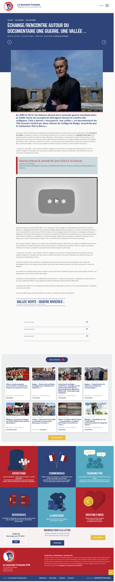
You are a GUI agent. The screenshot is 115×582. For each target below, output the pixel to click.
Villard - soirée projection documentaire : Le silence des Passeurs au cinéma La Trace (17, 386)
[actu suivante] (104, 42)
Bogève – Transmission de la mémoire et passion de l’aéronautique (94, 386)
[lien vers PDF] (16, 542)
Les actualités (57, 438)
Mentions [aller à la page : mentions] (42, 578)
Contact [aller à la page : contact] (71, 578)
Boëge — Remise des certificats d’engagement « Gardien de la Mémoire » (43, 386)
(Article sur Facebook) (61, 36)
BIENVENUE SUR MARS (102, 578)
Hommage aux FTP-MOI (16, 536)
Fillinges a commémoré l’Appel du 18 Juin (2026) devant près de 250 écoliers (17, 421)
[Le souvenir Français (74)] (8, 10)
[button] (107, 5)
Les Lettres (98, 538)
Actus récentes (56, 359)
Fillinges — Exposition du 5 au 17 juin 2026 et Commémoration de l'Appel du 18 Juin (95, 422)
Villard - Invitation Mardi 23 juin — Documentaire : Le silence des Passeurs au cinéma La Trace (69, 422)
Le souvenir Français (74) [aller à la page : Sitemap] (17, 578)
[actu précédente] (9, 42)
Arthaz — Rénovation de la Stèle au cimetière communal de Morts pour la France (43, 421)
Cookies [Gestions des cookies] (62, 578)
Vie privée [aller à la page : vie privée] (52, 578)
